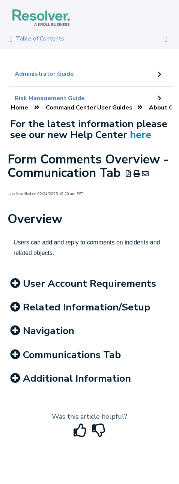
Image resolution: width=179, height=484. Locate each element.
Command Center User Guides (89, 107)
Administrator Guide (44, 74)
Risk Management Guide (50, 98)
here (140, 134)
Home (19, 107)
